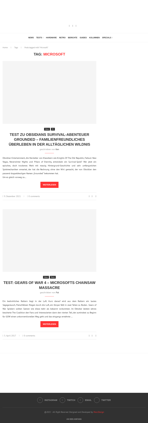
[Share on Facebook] (92, 196)
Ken (57, 149)
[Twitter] (102, 400)
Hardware (51, 38)
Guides (83, 38)
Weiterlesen (49, 185)
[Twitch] (72, 26)
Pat (57, 292)
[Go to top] (74, 419)
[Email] (85, 400)
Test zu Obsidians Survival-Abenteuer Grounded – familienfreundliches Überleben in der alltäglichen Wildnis (49, 140)
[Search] (118, 37)
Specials (106, 38)
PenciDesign (98, 412)
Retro (62, 38)
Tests (39, 38)
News (31, 38)
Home (5, 47)
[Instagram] (69, 26)
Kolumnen (94, 38)
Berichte (72, 38)
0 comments (33, 196)
